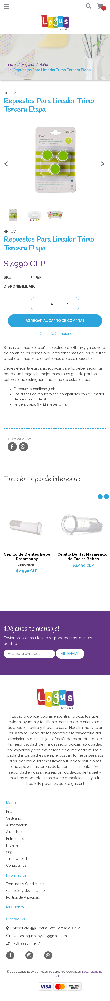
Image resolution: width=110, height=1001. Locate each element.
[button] (87, 6)
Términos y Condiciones (25, 884)
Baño (44, 65)
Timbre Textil (16, 859)
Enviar (70, 653)
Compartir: (19, 439)
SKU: (8, 277)
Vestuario (13, 818)
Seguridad (14, 852)
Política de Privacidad (23, 897)
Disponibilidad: (16, 286)
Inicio (11, 65)
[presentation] (6, 165)
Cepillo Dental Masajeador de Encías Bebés (83, 556)
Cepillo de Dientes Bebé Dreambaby (27, 556)
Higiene (28, 65)
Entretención (16, 839)
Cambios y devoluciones (26, 891)
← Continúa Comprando (55, 334)
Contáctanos (16, 865)
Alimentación (16, 825)
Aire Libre (14, 832)
